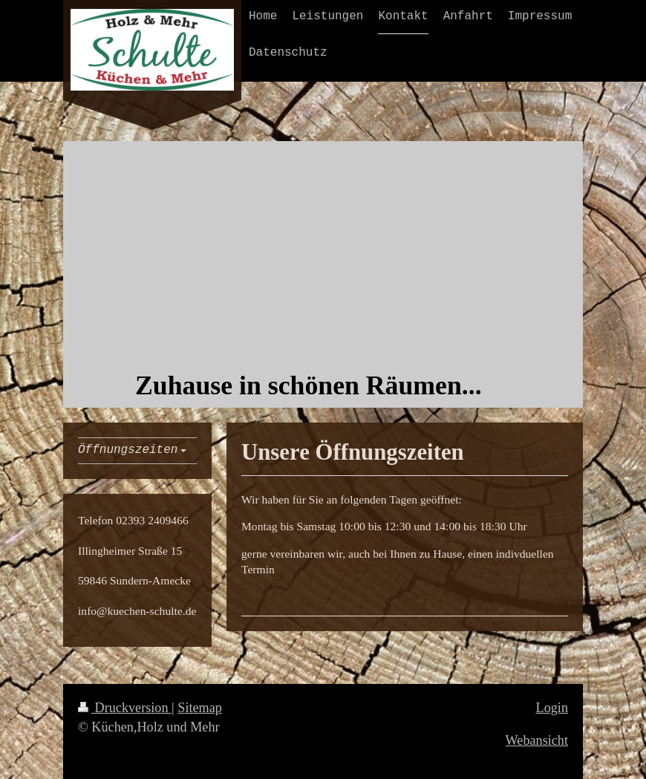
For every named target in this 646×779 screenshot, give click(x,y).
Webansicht (537, 740)
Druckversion (125, 707)
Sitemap (199, 707)
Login (552, 707)
